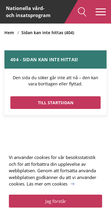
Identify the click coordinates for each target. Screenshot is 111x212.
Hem (9, 32)
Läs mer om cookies (47, 184)
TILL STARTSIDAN (55, 102)
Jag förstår (55, 201)
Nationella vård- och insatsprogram (28, 12)
